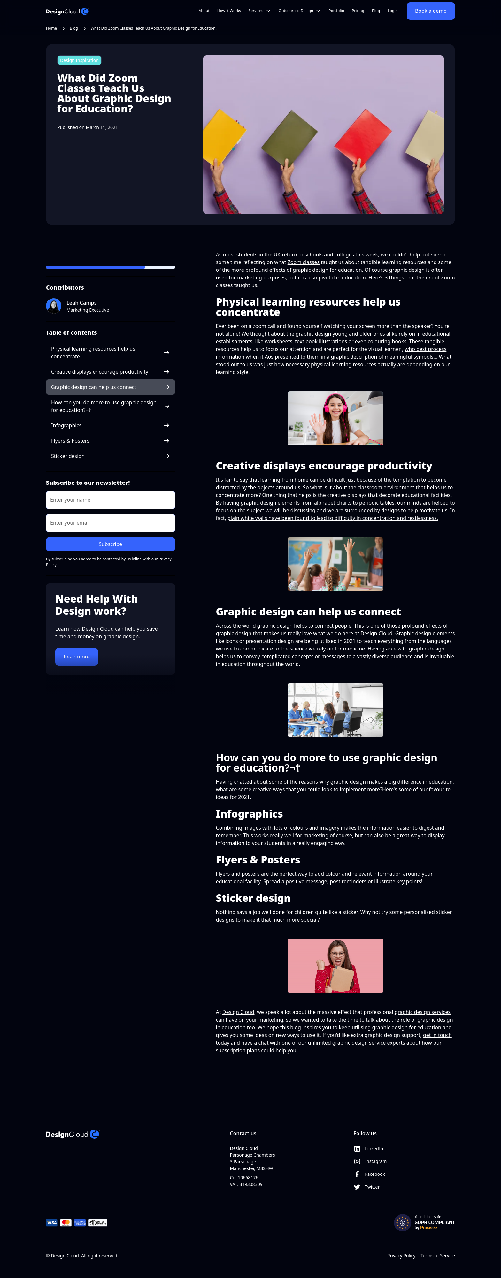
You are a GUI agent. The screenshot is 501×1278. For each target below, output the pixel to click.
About (204, 10)
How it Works (229, 10)
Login (392, 10)
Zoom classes (304, 262)
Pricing (358, 10)
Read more (77, 656)
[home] (67, 11)
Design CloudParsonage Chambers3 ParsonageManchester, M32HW (252, 1158)
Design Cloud (238, 1012)
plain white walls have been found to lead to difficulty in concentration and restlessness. (332, 517)
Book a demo (431, 10)
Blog (376, 10)
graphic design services (423, 1012)
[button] (260, 11)
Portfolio (336, 10)
